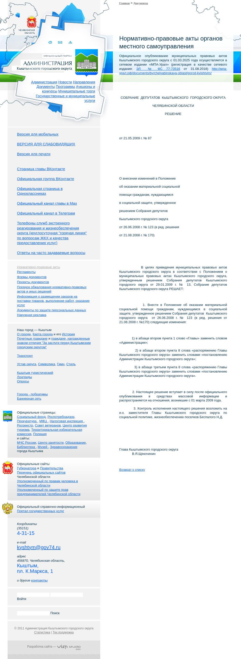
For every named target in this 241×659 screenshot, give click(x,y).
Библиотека (26, 447)
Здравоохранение (63, 447)
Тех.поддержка (63, 632)
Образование (75, 442)
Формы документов (32, 277)
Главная (124, 3)
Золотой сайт (13, 22)
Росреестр (25, 425)
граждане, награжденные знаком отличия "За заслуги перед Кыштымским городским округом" (54, 343)
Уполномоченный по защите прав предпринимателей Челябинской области (48, 492)
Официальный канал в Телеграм (46, 213)
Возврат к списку (132, 470)
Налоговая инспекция (67, 421)
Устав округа (26, 364)
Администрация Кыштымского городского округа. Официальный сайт (56, 62)
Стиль (71, 364)
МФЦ (43, 421)
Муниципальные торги (76, 91)
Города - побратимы (32, 394)
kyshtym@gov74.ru (38, 547)
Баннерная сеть (29, 398)
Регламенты (26, 272)
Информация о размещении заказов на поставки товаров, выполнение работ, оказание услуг (53, 301)
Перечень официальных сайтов (41, 472)
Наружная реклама (31, 315)
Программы (65, 87)
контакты (39, 580)
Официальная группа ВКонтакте (45, 179)
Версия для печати (33, 154)
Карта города (43, 334)
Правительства (51, 468)
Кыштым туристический (35, 373)
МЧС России (26, 442)
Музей (43, 447)
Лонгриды (24, 377)
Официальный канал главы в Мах (47, 203)
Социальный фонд (31, 417)
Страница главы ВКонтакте (41, 169)
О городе (24, 334)
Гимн (60, 364)
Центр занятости (50, 442)
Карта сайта (70, 42)
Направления (84, 82)
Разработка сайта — (53, 646)
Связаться (60, 42)
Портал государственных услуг (40, 511)
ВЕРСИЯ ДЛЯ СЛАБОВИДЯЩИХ (46, 144)
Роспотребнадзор (60, 417)
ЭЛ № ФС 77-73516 (158, 69)
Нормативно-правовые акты (38, 267)
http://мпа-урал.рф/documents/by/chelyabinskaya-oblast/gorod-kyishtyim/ (173, 71)
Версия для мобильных (37, 134)
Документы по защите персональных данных (51, 310)
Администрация (44, 82)
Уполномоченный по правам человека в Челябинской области (47, 483)
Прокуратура (27, 421)
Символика (46, 364)
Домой (50, 42)
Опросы (23, 381)
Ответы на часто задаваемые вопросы (51, 252)
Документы (46, 87)
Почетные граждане (32, 338)
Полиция (40, 434)
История (68, 334)
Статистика (42, 632)
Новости (65, 82)
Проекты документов (33, 282)
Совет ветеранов (48, 425)
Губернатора (26, 468)
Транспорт (25, 356)
